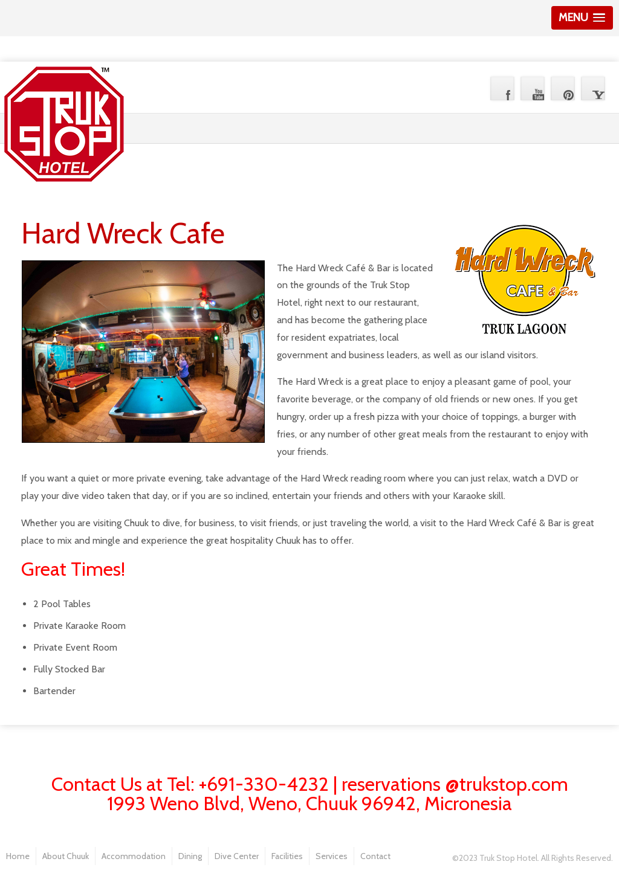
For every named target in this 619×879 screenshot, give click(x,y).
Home (18, 856)
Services (332, 856)
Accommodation (134, 856)
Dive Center (237, 856)
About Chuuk (65, 856)
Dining (190, 856)
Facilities (287, 856)
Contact (375, 856)
